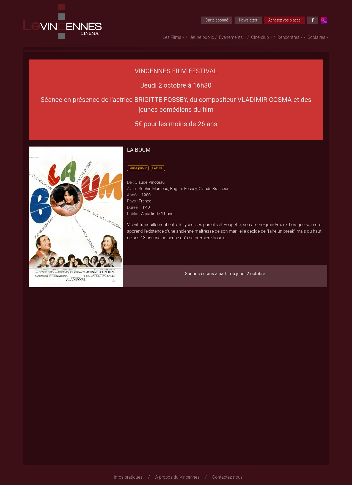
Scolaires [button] (316, 37)
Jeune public (201, 37)
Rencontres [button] (288, 37)
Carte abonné (216, 20)
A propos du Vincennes (177, 477)
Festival (157, 168)
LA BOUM (139, 150)
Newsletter (248, 20)
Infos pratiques (128, 477)
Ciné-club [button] (260, 37)
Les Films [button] (172, 37)
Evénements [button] (231, 37)
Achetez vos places (284, 20)
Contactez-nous (227, 477)
